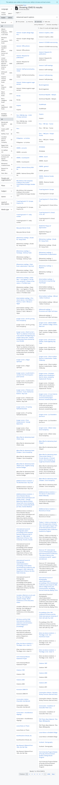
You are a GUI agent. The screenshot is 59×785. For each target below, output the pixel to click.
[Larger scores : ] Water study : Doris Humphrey (38, 429)
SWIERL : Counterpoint (22, 159)
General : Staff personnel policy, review (35, 70)
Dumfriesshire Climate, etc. (24, 738)
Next (53, 774)
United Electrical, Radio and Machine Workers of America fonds (6, 63)
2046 (48, 774)
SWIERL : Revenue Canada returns (46, 177)
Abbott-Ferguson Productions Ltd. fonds (6, 31)
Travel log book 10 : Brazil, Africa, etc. (48, 200)
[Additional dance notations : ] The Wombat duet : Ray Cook (34, 482)
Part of (3, 22)
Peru (17, 129)
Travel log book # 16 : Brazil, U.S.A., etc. (47, 214)
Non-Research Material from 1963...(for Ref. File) (24, 749)
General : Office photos (23, 46)
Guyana (18, 106)
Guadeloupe (42, 105)
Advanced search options (25, 17)
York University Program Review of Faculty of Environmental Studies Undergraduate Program (48, 758)
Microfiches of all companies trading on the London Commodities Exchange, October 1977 (25, 184)
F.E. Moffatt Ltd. (6, 151)
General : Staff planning (36, 77)
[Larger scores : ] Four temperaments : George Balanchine (33, 422)
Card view (38, 21)
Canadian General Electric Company (6, 139)
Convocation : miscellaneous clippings (34, 715)
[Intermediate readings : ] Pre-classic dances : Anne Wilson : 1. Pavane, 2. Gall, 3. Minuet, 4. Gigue (25, 301)
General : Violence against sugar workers (35, 83)
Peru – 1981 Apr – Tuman (46, 124)
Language (4, 9)
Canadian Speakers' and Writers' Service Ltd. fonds (6, 50)
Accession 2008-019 (22, 690)
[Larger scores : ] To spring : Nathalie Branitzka (34, 408)
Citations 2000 (43, 676)
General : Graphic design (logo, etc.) (25, 33)
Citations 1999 (20, 671)
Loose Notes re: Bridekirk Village (48, 736)
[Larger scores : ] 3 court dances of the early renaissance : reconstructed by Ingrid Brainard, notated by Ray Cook (38, 397)
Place (3, 186)
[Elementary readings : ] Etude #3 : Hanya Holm (47, 240)
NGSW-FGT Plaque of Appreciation (45, 227)
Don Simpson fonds (6, 87)
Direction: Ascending (52, 24)
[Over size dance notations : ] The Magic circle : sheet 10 (24, 645)
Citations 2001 (43, 686)
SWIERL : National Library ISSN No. (25, 169)
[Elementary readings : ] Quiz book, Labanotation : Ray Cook (25, 266)
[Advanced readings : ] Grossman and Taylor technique (48, 310)
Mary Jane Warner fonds (23, 229)
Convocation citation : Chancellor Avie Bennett (23, 701)
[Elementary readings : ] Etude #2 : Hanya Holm (25, 239)
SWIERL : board (43, 157)
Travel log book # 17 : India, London (24, 216)
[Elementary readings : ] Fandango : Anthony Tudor (24, 253)
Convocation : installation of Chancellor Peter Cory (37, 710)
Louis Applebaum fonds (6, 107)
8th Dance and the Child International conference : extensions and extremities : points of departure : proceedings (24, 624)
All (2, 26)
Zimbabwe (42, 147)
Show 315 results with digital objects (48, 28)
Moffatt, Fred (6, 134)
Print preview (20, 21)
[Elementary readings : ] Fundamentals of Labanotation (48, 254)
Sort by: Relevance (39, 24)
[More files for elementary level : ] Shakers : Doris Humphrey (35, 452)
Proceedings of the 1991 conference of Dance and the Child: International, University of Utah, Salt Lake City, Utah (48, 618)
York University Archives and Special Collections (6, 157)
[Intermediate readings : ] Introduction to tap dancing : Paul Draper (47, 281)
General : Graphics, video (46, 32)
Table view (46, 21)
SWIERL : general (43, 167)
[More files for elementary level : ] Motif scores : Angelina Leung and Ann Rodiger (35, 466)
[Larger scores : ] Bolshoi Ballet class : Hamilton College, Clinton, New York (48, 325)
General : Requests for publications (32, 56)
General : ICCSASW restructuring (48, 42)
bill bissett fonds (6, 73)
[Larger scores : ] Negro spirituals (23, 361)
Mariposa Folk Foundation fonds (6, 40)
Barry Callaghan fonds (6, 100)
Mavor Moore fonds (6, 93)
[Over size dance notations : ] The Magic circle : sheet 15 (47, 654)
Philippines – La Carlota (23, 139)
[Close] (57, 2)
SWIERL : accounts (21, 149)
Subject (3, 191)
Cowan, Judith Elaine (6, 130)
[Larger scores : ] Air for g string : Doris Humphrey (25, 320)
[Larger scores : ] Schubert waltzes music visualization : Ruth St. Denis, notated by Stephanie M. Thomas (37, 377)
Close (24, 5)
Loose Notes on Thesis (32, 728)
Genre (3, 197)
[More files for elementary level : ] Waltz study (35, 438)
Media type (5, 209)
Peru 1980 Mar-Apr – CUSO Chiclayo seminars (24, 117)
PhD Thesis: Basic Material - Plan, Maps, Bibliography (38, 724)
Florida (18, 97)
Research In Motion (6, 169)
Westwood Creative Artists (6, 164)
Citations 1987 (43, 667)
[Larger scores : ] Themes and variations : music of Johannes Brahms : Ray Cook (34, 392)
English (6, 18)
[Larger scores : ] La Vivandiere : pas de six (38, 416)
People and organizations (6, 179)
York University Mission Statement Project (23, 658)
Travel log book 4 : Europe (46, 190)
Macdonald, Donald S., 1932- (6, 124)
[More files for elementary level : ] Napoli (38, 443)
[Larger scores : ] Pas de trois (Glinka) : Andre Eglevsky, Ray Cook (47, 342)
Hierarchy (29, 21)
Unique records (6, 13)
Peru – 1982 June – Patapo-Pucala (46, 135)
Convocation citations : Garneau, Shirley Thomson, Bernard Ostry (48, 697)
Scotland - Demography (45, 746)
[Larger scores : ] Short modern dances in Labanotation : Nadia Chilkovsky (48, 358)
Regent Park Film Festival (6, 146)
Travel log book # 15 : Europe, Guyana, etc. (24, 203)
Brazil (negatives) (34, 86)
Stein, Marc (6, 173)
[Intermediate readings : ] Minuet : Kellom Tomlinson (48, 297)
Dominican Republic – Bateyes (47, 95)
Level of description (5, 203)
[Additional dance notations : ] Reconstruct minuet (38, 510)
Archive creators (4, 115)
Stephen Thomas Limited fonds (6, 79)
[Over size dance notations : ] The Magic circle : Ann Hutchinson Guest (47, 638)
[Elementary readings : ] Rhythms (45, 267)
